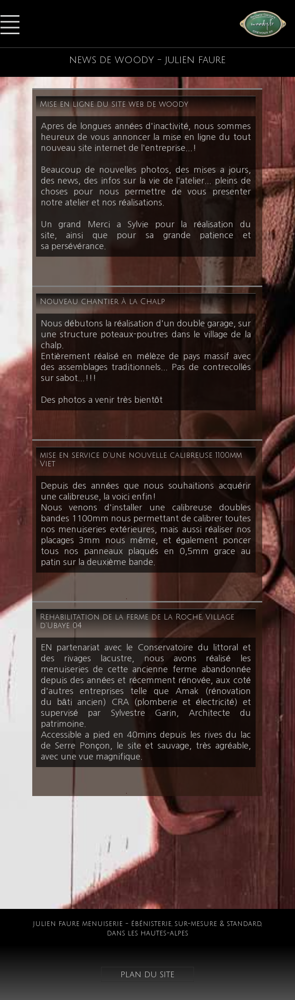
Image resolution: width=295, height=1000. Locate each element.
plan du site (147, 974)
